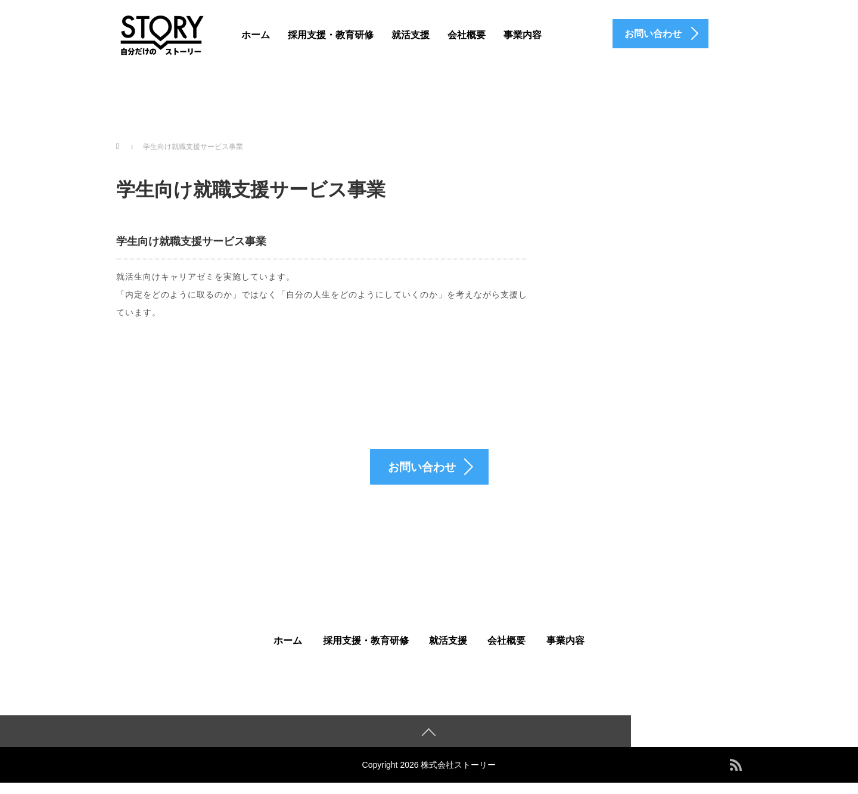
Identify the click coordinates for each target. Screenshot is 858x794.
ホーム (255, 35)
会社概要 (466, 35)
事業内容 (522, 35)
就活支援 (410, 35)
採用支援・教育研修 (331, 35)
